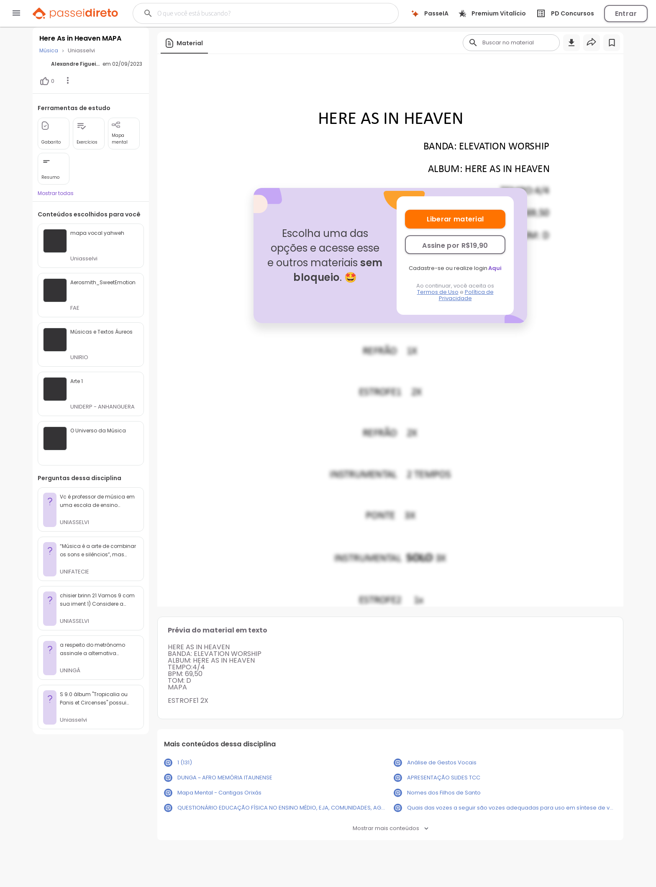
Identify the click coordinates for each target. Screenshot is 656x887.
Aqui (495, 268)
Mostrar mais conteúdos (390, 828)
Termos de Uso (438, 292)
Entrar (626, 13)
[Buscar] (251, 13)
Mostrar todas (56, 193)
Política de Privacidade (466, 295)
